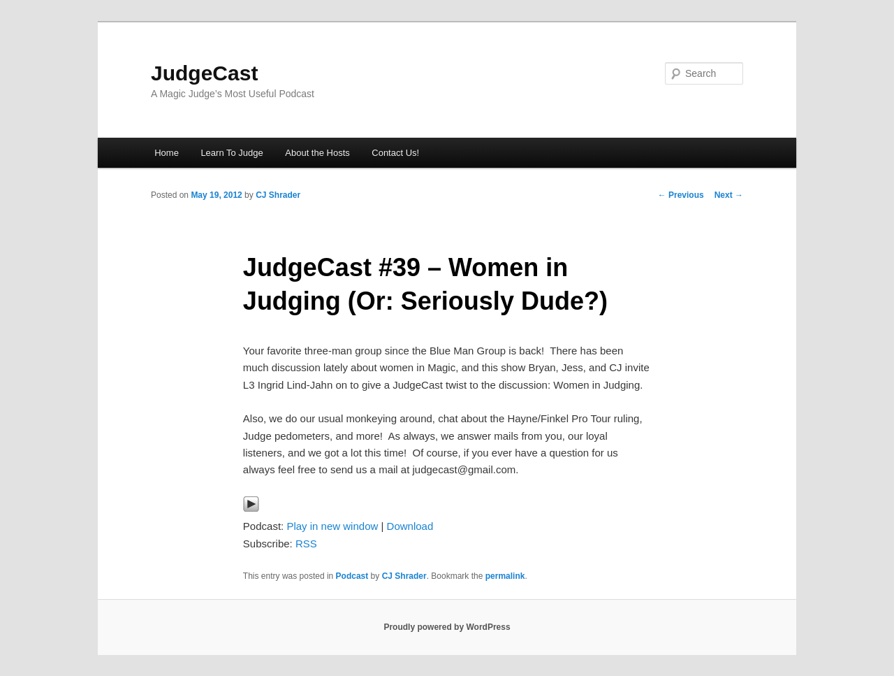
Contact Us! (395, 153)
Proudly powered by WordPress (446, 627)
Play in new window (332, 526)
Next (729, 195)
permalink (505, 576)
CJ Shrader (278, 195)
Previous (681, 195)
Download (410, 526)
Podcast (352, 576)
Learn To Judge (231, 153)
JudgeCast (204, 73)
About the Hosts (317, 153)
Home (166, 153)
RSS (306, 543)
